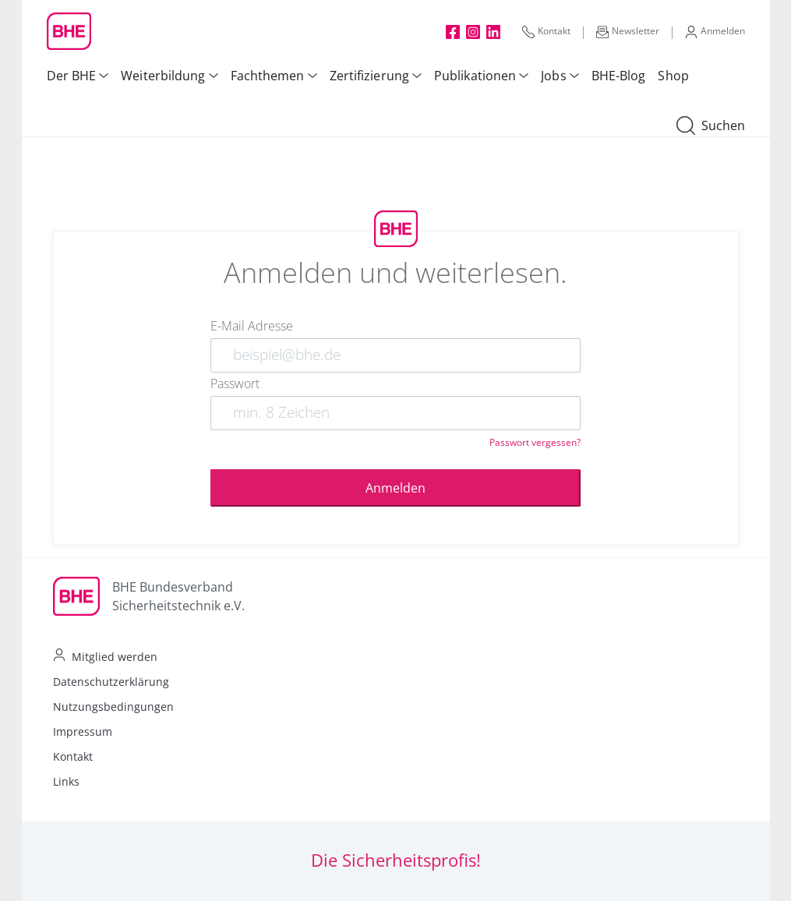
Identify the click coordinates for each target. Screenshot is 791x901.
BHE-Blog (618, 75)
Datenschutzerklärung (111, 681)
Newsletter (627, 31)
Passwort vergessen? (535, 442)
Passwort (235, 383)
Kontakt (546, 31)
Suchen (710, 126)
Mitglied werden (114, 656)
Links (66, 781)
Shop (673, 75)
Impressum (82, 731)
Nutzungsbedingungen (113, 706)
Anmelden (715, 31)
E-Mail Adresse (251, 325)
